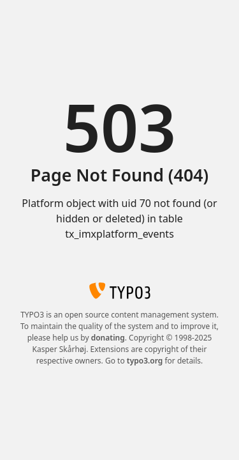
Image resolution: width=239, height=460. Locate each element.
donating (108, 337)
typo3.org (145, 360)
